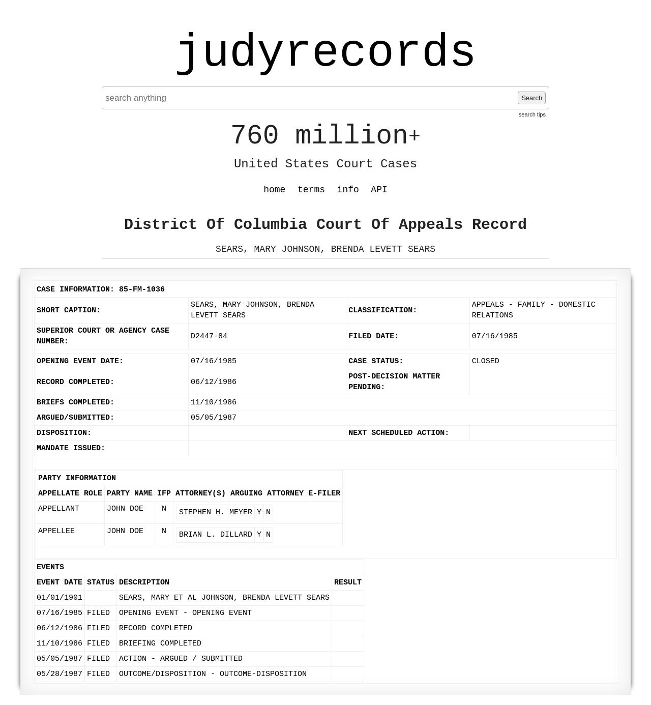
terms (311, 190)
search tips (532, 114)
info (348, 190)
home (274, 190)
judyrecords (325, 53)
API (379, 190)
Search (531, 98)
